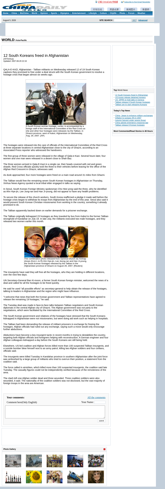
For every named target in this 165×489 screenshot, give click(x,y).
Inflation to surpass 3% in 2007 (128, 118)
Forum (131, 13)
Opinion (44, 13)
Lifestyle (93, 13)
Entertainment (79, 13)
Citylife (113, 13)
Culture (103, 13)
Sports (54, 13)
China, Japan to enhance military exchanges (134, 115)
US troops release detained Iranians (130, 97)
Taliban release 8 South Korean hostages (132, 102)
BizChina (24, 13)
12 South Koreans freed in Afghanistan (131, 95)
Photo (122, 13)
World (34, 13)
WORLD (8, 40)
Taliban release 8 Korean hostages (130, 125)
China (14, 13)
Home (5, 13)
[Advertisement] (56, 440)
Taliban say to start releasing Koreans (131, 105)
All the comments (96, 397)
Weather (141, 13)
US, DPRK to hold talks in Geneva (129, 100)
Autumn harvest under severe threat (130, 120)
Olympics (64, 13)
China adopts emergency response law (131, 123)
